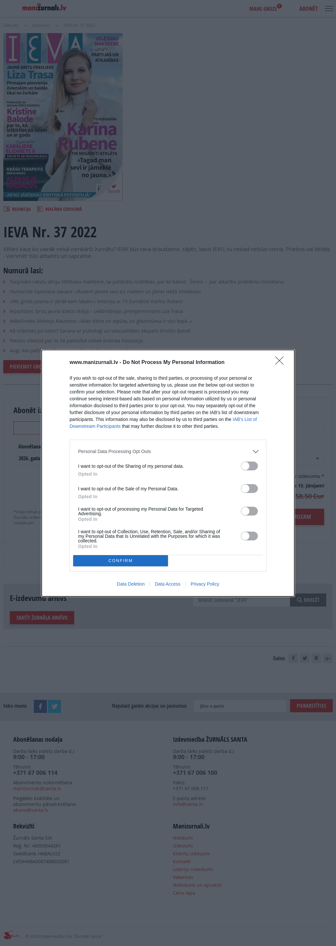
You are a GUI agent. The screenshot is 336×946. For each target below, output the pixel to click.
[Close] (281, 362)
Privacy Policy (205, 584)
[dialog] (168, 473)
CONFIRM (120, 560)
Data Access (167, 584)
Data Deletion (131, 584)
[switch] (249, 466)
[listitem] (168, 451)
